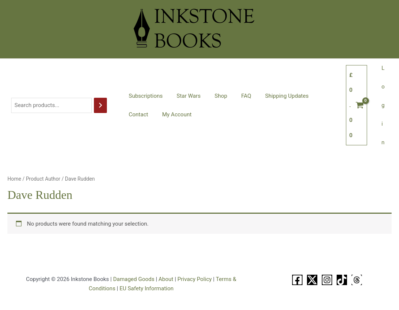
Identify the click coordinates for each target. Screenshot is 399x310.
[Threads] (356, 280)
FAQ (236, 96)
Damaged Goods (133, 279)
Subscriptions (144, 96)
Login (384, 105)
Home (14, 179)
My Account (142, 114)
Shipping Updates (274, 96)
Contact (317, 96)
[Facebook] (297, 280)
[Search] (100, 105)
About (165, 279)
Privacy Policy (194, 279)
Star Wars (184, 96)
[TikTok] (342, 280)
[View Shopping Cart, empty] (359, 105)
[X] (312, 280)
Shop (213, 96)
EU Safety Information (147, 288)
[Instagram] (327, 280)
